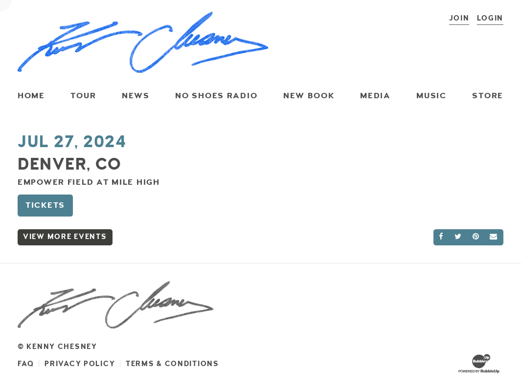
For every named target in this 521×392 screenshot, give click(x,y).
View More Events (65, 236)
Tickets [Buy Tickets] (45, 205)
